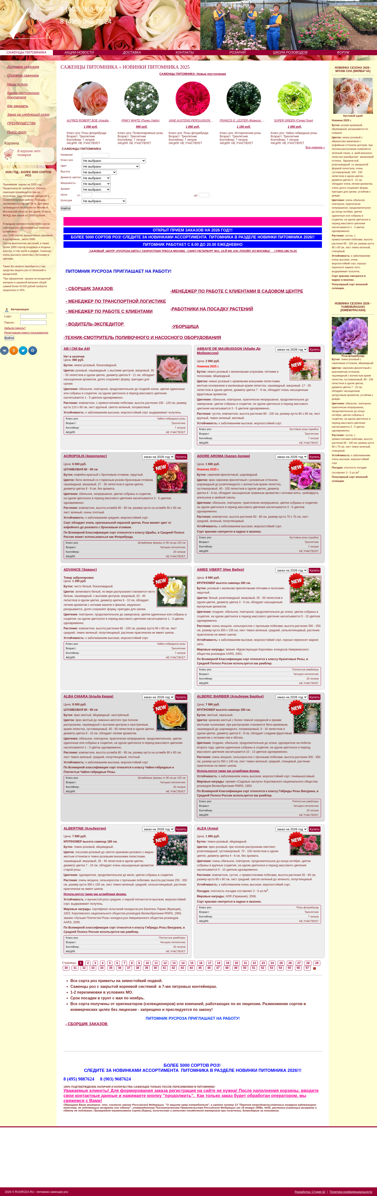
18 (218, 963)
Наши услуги (17, 84)
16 (200, 963)
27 (299, 963)
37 (128, 968)
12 (165, 963)
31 (75, 968)
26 (290, 963)
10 (147, 963)
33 (93, 968)
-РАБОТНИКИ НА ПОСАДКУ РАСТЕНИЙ (211, 309)
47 (218, 968)
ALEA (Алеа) (207, 828)
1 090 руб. (91, 126)
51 (253, 968)
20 (236, 963)
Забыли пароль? (15, 328)
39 (146, 968)
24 (272, 963)
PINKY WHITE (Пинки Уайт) (140, 120)
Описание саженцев (23, 75)
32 (84, 968)
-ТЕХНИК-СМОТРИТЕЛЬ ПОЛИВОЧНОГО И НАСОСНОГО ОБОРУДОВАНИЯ (142, 337)
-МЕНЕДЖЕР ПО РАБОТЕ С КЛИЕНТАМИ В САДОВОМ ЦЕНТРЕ (236, 291)
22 (254, 963)
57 (307, 968)
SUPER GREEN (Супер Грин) (293, 120)
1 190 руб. (244, 126)
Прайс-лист (16, 132)
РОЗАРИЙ (237, 52)
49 (236, 968)
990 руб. (141, 126)
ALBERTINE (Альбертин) (85, 828)
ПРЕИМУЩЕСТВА (21, 123)
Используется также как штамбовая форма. (228, 771)
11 (156, 963)
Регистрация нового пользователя (26, 332)
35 (111, 968)
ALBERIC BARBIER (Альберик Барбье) (230, 696)
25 (281, 963)
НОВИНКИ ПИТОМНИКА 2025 (156, 67)
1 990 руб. (295, 126)
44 (191, 968)
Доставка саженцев (23, 67)
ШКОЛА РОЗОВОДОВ (290, 52)
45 (200, 968)
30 (66, 968)
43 (182, 968)
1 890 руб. (193, 126)
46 (209, 968)
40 (155, 968)
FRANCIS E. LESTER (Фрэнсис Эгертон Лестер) (242, 120)
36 (119, 968)
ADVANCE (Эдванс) (80, 569)
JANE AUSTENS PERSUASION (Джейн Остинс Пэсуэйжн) (191, 120)
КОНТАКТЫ (185, 52)
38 (137, 968)
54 (280, 968)
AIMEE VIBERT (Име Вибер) (220, 569)
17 (209, 963)
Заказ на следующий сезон (28, 114)
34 (102, 968)
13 (174, 963)
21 (245, 963)
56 (298, 968)
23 (263, 963)
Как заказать (17, 106)
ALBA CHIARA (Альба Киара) (88, 696)
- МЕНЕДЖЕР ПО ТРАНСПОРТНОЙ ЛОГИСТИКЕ (116, 301)
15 (192, 963)
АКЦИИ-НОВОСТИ (79, 52)
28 (308, 963)
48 (227, 968)
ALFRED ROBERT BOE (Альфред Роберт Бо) (89, 120)
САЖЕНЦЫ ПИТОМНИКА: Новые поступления (192, 74)
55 (289, 968)
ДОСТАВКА (132, 52)
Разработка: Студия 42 (310, 1192)
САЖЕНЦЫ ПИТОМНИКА (26, 52)
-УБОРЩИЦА (185, 326)
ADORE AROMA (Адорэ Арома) (223, 456)
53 (271, 968)
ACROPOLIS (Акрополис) (85, 456)
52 (262, 968)
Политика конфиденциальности (351, 1192)
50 (244, 968)
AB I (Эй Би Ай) (77, 349)
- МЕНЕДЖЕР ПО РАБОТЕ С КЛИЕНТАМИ (109, 311)
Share (4, 350)
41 (164, 968)
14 (183, 963)
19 (227, 963)
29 (317, 963)
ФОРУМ (343, 52)
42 (173, 968)
